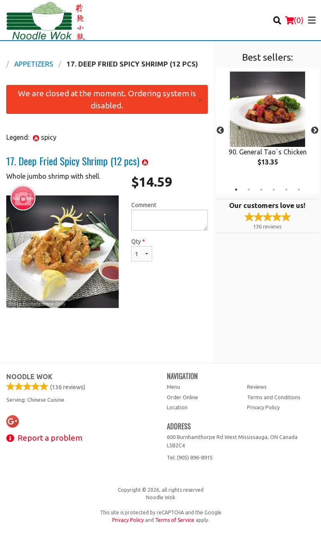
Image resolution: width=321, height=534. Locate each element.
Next (315, 130)
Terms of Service (174, 520)
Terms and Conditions (274, 397)
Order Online (182, 397)
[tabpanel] (267, 125)
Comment (169, 216)
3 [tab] (261, 189)
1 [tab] (236, 189)
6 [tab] (299, 189)
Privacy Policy (263, 407)
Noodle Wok (29, 376)
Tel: (190, 457)
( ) (294, 20)
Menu (173, 387)
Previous (220, 130)
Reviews (257, 387)
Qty (141, 250)
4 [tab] (274, 189)
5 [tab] (286, 189)
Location (177, 407)
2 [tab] (249, 189)
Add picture (23, 198)
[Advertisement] (107, 335)
